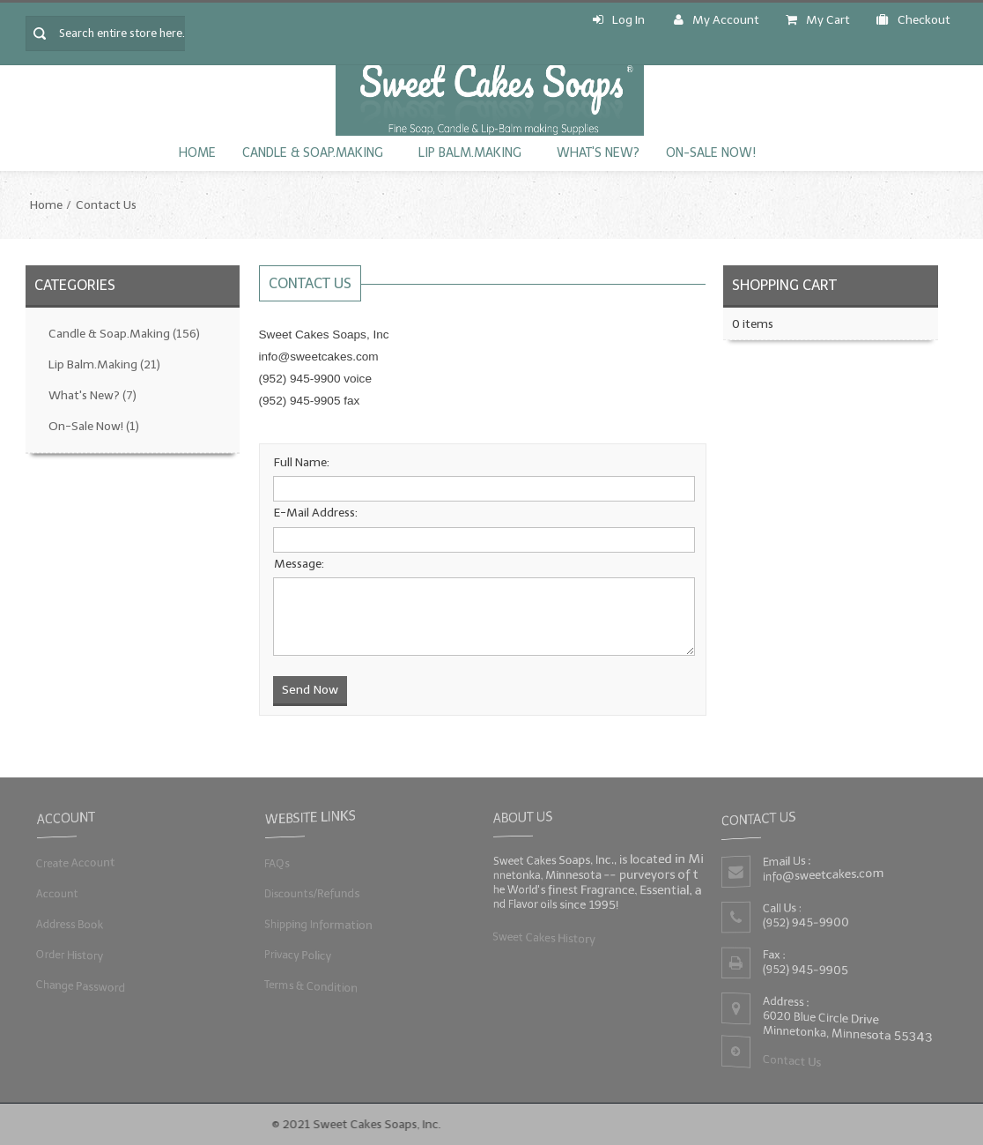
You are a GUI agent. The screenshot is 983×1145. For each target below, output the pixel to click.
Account (55, 893)
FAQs (274, 862)
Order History (67, 955)
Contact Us (106, 204)
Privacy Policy (295, 955)
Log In (619, 19)
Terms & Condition (309, 987)
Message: (299, 563)
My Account (716, 19)
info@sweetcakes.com (822, 874)
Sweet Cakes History (542, 937)
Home (197, 152)
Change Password (79, 987)
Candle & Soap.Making (312, 152)
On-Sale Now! (711, 152)
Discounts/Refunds (310, 893)
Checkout (913, 19)
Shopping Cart (784, 285)
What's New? (598, 152)
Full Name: (301, 462)
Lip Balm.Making (469, 152)
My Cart (818, 19)
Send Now (310, 689)
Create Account (74, 862)
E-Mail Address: (316, 512)
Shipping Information (317, 924)
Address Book (67, 924)
